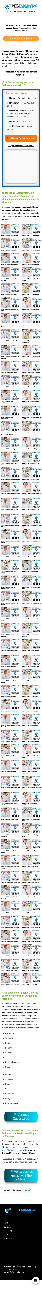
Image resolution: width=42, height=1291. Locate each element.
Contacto (7, 1227)
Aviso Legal (8, 1231)
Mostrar (27, 1190)
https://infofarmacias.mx (13, 1150)
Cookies (7, 1234)
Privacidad (8, 1238)
